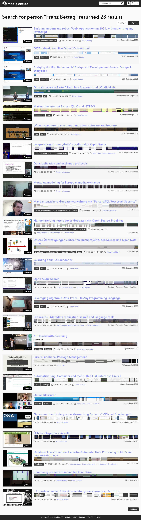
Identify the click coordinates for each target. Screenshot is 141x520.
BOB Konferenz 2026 (130, 79)
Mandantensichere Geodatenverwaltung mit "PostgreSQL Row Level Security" (85, 202)
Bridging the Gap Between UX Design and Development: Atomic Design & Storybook (83, 69)
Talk (36, 57)
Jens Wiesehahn (43, 233)
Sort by (121, 23)
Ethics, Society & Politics (44, 153)
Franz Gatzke (76, 481)
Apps (74, 517)
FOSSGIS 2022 (132, 210)
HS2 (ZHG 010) (79, 229)
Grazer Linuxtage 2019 (129, 384)
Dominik (97, 404)
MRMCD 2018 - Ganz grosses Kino (125, 422)
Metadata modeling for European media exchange (67, 183)
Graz (49, 115)
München (38, 349)
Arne (91, 349)
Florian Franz (69, 233)
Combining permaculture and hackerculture (63, 472)
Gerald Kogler (62, 326)
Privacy (90, 517)
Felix (79, 404)
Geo (75, 210)
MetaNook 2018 (131, 480)
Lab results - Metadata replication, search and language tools (74, 317)
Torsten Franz (77, 96)
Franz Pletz (61, 366)
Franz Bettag (87, 41)
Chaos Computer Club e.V (53, 517)
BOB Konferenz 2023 (130, 134)
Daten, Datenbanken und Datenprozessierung (52, 210)
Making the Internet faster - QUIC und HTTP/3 (64, 106)
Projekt (48, 349)
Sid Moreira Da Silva (64, 288)
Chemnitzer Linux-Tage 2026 (127, 96)
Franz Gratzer (61, 442)
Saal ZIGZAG (61, 153)
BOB (42, 134)
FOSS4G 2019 (132, 464)
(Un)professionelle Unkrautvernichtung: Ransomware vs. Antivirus (76, 491)
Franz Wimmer (82, 115)
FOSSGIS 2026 (132, 233)
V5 (45, 96)
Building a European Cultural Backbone (123, 172)
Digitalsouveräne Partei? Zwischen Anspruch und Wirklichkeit (74, 87)
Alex (79, 349)
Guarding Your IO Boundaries (53, 260)
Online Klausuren (45, 395)
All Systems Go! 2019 (130, 365)
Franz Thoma (79, 57)
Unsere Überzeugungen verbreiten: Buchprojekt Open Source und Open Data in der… (85, 241)
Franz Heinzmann (63, 172)
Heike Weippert (75, 464)
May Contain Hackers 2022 (127, 40)
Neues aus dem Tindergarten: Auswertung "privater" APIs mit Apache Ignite (83, 414)
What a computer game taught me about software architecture (75, 126)
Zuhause (47, 404)
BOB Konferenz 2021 (130, 268)
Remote (38, 404)
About (67, 517)
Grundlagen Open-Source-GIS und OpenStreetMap (55, 252)
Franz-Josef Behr (113, 252)
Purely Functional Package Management (60, 357)
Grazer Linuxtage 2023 (129, 115)
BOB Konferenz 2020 (130, 306)
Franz (84, 349)
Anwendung (39, 115)
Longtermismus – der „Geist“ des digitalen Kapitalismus (70, 145)
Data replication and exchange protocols (60, 164)
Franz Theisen (80, 385)
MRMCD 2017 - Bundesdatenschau (124, 499)
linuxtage (45, 385)
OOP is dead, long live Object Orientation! (62, 48)
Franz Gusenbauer (110, 210)
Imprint (82, 517)
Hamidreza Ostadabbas (108, 464)
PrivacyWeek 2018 (131, 441)
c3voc (98, 517)
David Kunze (55, 233)
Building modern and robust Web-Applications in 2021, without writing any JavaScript (83, 30)
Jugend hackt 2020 (130, 349)
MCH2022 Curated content (45, 41)
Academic (38, 464)
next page (133, 23)
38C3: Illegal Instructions (128, 153)
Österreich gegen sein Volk (51, 433)
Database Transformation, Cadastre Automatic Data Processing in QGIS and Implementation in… (83, 454)
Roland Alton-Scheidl (76, 326)
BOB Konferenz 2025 (130, 57)
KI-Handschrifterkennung (50, 336)
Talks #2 (44, 57)
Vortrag (38, 96)
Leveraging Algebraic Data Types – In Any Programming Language (77, 298)
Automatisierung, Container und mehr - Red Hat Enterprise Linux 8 (77, 376)
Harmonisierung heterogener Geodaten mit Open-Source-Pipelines (78, 221)
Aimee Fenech (62, 481)
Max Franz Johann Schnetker (104, 153)
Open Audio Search (46, 279)
